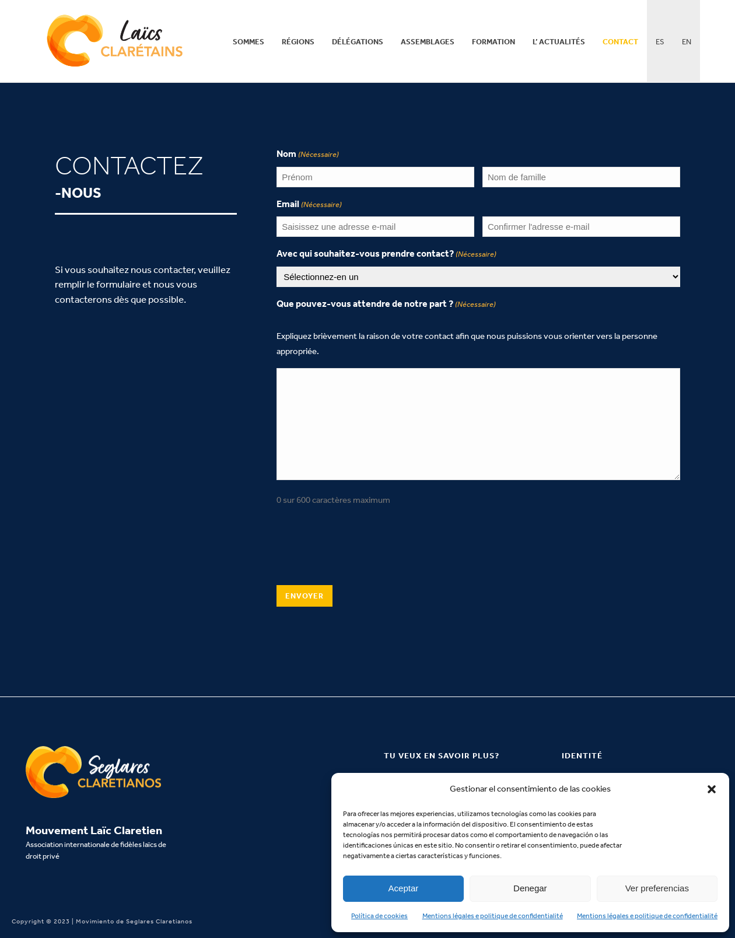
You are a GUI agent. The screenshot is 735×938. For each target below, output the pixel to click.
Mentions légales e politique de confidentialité (492, 916)
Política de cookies (379, 916)
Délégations (357, 41)
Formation (493, 41)
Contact (620, 41)
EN (686, 41)
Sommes (248, 41)
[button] (712, 789)
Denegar (530, 888)
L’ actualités (559, 41)
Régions (298, 41)
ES (660, 41)
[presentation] (365, 549)
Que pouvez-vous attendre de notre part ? (386, 304)
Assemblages (427, 41)
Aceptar (403, 888)
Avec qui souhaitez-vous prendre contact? (386, 254)
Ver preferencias (657, 888)
